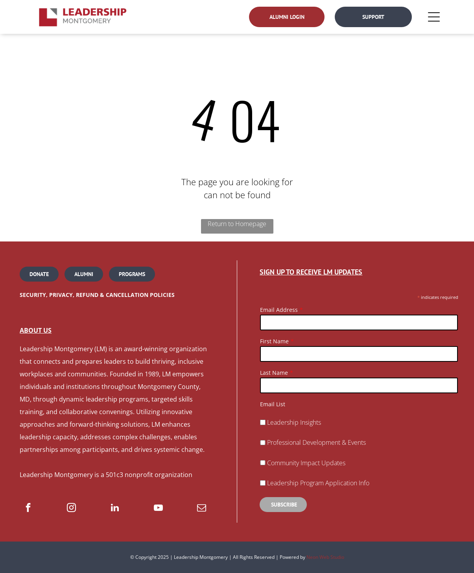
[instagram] (71, 508)
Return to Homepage (237, 223)
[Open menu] (434, 17)
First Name (274, 341)
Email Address (279, 309)
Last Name (274, 372)
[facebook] (28, 508)
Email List (272, 404)
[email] (201, 508)
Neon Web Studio (325, 557)
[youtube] (158, 508)
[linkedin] (115, 508)
